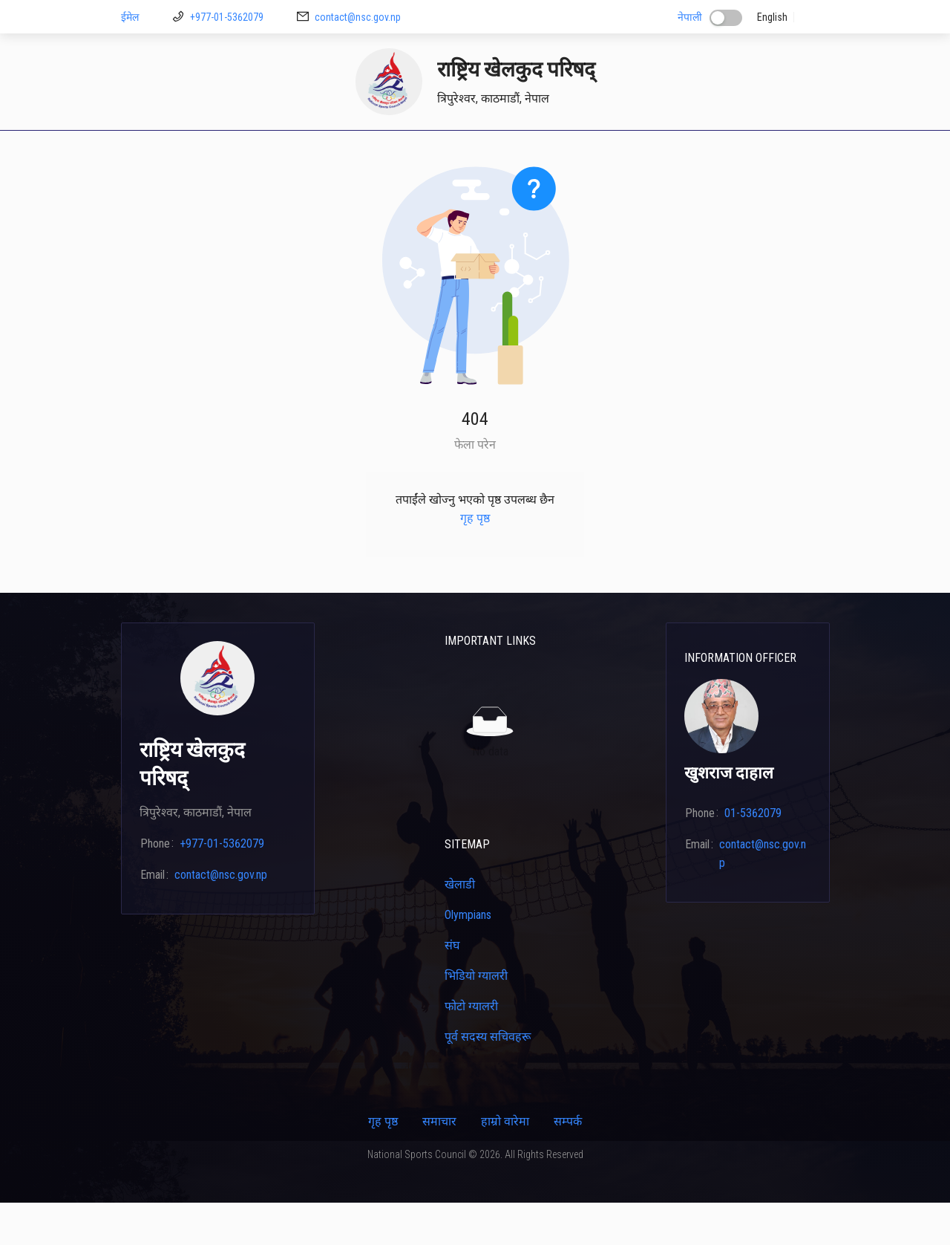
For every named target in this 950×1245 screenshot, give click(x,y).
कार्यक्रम (755, 151)
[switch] (726, 18)
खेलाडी (443, 151)
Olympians (468, 957)
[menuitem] (144, 151)
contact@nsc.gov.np (358, 17)
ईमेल (130, 17)
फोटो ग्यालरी (471, 1048)
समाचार (439, 1164)
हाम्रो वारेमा (505, 1164)
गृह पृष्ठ (144, 151)
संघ (452, 988)
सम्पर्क (805, 151)
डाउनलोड (332, 151)
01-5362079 (753, 855)
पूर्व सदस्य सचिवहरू (488, 1079)
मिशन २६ (390, 151)
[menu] (475, 151)
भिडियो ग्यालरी (476, 1018)
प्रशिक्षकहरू (500, 151)
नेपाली (690, 17)
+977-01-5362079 (226, 17)
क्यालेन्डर (644, 151)
